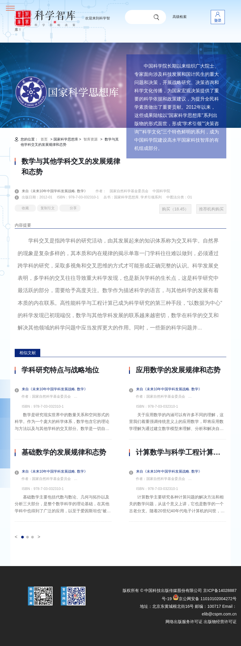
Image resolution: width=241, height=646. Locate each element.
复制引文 (48, 208)
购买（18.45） (175, 209)
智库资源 (90, 139)
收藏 (25, 208)
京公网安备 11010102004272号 (205, 598)
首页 (44, 139)
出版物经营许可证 (220, 621)
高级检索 (180, 17)
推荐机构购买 (211, 209)
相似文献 (27, 352)
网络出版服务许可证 (183, 621)
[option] (63, 444)
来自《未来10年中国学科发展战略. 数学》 (58, 191)
